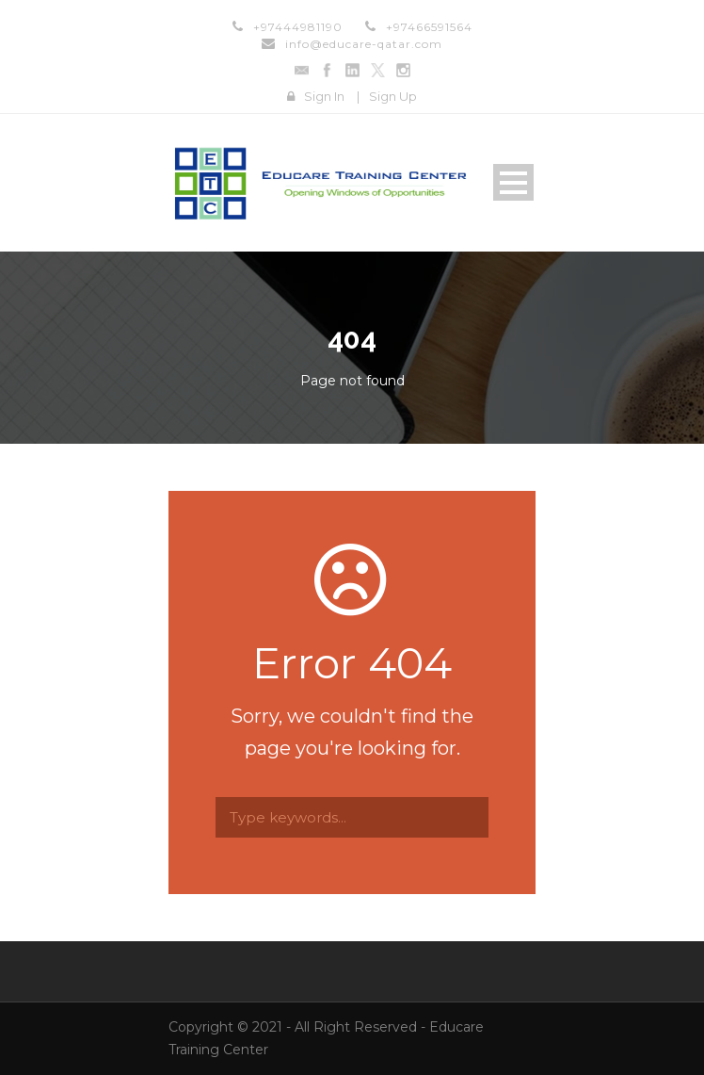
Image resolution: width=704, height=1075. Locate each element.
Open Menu (513, 182)
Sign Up (393, 96)
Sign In (324, 96)
